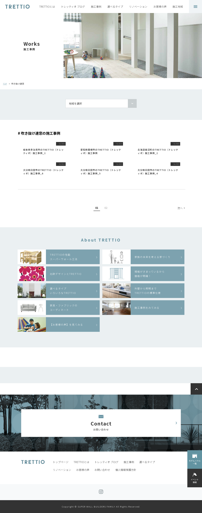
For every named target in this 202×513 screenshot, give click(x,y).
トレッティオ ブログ (73, 6)
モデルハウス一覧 (195, 462)
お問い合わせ (102, 470)
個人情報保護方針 (125, 470)
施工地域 (178, 6)
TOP (5, 83)
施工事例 (96, 6)
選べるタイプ (115, 6)
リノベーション (138, 6)
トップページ (60, 462)
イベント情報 (195, 481)
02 (105, 208)
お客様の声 (159, 6)
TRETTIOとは (47, 6)
